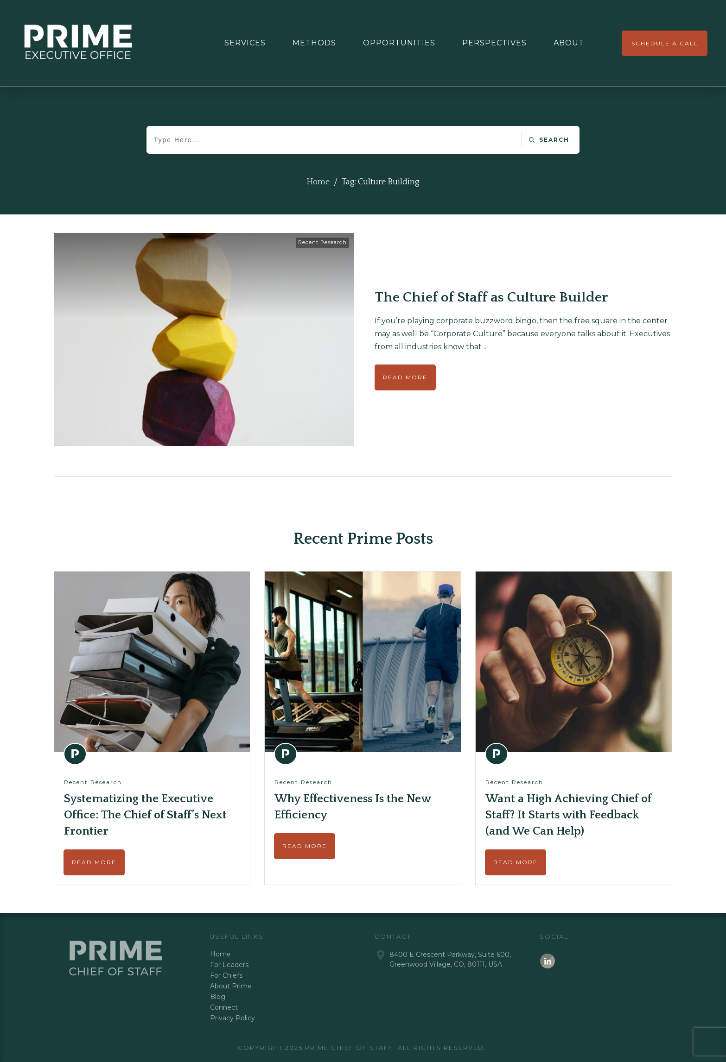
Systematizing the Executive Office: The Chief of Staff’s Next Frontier (145, 815)
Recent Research (322, 242)
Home (220, 954)
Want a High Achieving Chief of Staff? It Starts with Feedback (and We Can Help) (568, 815)
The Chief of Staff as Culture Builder (491, 297)
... (486, 346)
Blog (217, 997)
